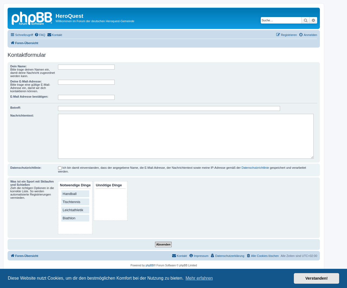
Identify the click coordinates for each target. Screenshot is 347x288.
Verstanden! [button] (317, 278)
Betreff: (15, 107)
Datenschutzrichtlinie (255, 167)
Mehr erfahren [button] (199, 278)
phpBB (150, 265)
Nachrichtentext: (22, 115)
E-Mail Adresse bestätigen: (29, 96)
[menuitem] (39, 35)
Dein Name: (18, 66)
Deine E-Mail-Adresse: (26, 81)
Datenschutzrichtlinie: (25, 167)
